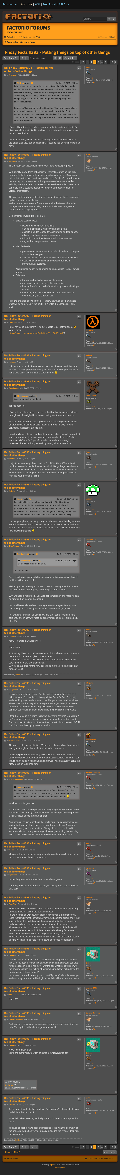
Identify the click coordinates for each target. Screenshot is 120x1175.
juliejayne (90, 683)
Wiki (37, 4)
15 (92, 640)
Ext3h (88, 1098)
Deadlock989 (91, 396)
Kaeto (88, 452)
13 (92, 366)
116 (93, 750)
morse (88, 843)
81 (92, 1108)
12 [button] (112, 62)
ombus (88, 630)
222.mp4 (9, 1085)
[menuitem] (24, 37)
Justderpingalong (93, 772)
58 (92, 854)
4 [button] (101, 62)
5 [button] (105, 62)
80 (92, 783)
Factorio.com (9, 4)
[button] (82, 62)
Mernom (89, 67)
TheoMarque (22, 396)
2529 (93, 406)
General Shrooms (93, 1013)
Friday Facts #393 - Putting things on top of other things (57, 52)
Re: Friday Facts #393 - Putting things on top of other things (28, 69)
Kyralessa (90, 868)
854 (93, 879)
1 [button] (91, 62)
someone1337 (91, 988)
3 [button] (98, 62)
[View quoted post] (32, 83)
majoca (89, 355)
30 (92, 974)
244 (93, 509)
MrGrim (20, 83)
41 (92, 693)
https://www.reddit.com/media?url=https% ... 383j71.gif (36, 333)
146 (93, 999)
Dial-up (89, 963)
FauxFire (89, 897)
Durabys (89, 330)
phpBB (52, 1165)
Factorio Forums (28, 28)
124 (93, 78)
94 (92, 550)
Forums (26, 4)
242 (93, 341)
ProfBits (89, 154)
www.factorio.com (15, 32)
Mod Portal (49, 4)
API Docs (64, 4)
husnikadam (91, 739)
